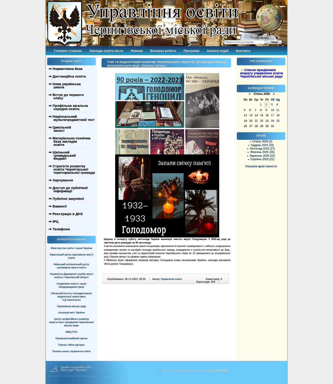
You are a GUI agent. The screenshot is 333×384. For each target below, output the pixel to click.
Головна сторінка (68, 51)
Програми (191, 51)
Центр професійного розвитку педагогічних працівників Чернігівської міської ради (71, 322)
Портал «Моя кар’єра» (71, 344)
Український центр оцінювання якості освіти (71, 256)
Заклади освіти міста (106, 51)
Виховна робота (163, 51)
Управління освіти (171, 279)
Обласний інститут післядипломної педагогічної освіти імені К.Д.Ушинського (71, 296)
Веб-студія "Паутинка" (74, 370)
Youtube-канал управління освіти (71, 351)
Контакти (243, 51)
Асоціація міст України (71, 312)
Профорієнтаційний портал (71, 338)
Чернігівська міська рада (71, 306)
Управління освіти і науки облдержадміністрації (71, 285)
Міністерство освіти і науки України (71, 248)
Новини (137, 51)
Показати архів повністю (261, 166)
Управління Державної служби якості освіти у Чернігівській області (71, 276)
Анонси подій (217, 51)
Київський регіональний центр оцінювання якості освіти (71, 266)
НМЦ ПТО (71, 331)
